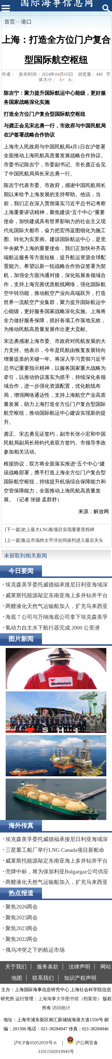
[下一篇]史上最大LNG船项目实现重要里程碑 (50, 529)
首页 (9, 22)
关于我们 (16, 967)
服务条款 (47, 967)
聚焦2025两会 (21, 917)
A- (70, 79)
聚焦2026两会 (21, 907)
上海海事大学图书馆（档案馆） (70, 998)
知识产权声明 (80, 978)
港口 (26, 22)
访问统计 (61, 1007)
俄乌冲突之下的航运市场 (35, 950)
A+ (62, 79)
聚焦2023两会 (21, 928)
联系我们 (43, 978)
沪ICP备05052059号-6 (35, 1042)
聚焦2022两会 (21, 939)
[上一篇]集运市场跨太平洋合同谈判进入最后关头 (54, 540)
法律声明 (79, 967)
